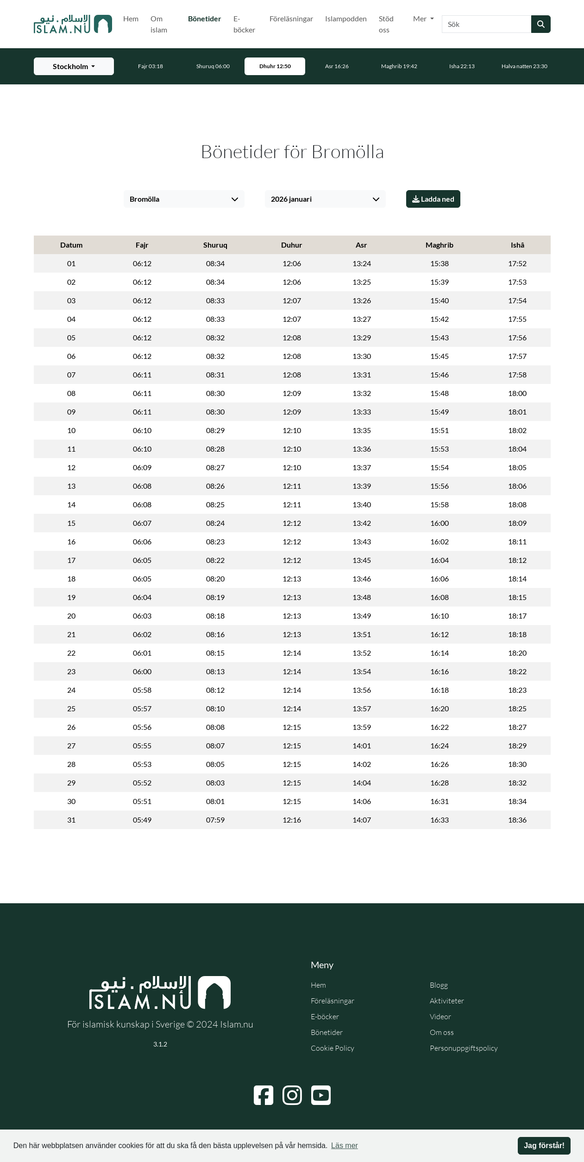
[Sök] (487, 24)
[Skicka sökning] (541, 24)
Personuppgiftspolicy (464, 1048)
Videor (440, 1016)
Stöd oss (386, 24)
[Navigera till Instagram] (292, 1095)
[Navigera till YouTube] (321, 1095)
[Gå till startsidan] (73, 24)
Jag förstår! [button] (544, 1145)
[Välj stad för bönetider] (74, 66)
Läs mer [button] (344, 1145)
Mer (420, 18)
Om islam (159, 24)
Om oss (442, 1032)
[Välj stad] (184, 199)
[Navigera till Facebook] (263, 1095)
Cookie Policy (332, 1048)
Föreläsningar (291, 18)
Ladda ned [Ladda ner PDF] (433, 198)
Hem (130, 18)
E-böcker (244, 24)
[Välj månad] (325, 199)
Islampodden (346, 18)
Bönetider (206, 18)
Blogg (439, 985)
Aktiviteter (447, 1000)
